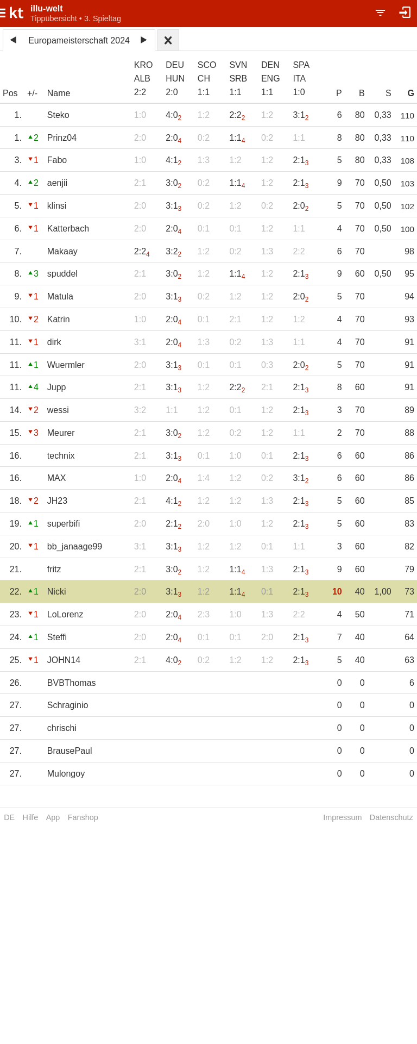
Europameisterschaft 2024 (79, 40)
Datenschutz (391, 817)
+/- (32, 93)
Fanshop (83, 817)
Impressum (342, 817)
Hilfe (31, 817)
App (53, 817)
